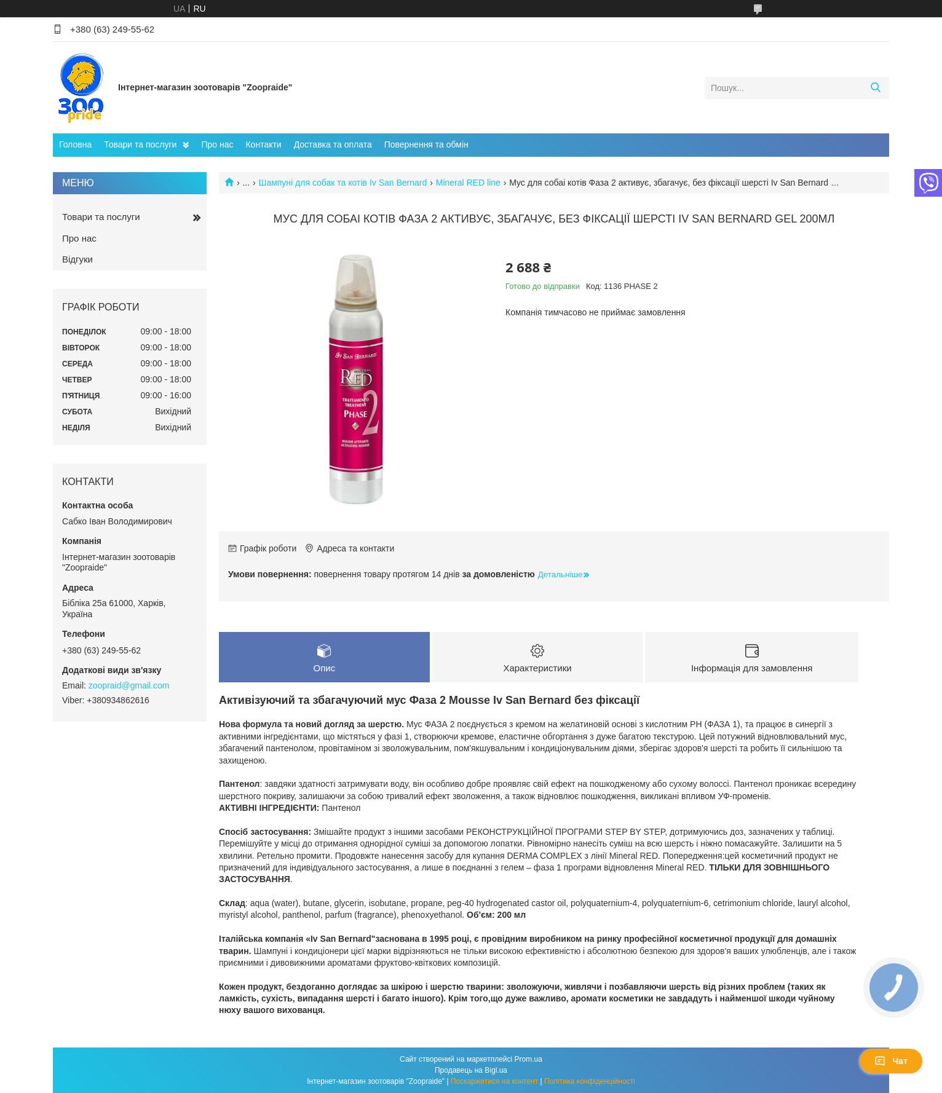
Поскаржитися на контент (494, 1081)
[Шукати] (875, 88)
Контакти (263, 144)
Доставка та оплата (333, 144)
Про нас (217, 144)
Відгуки (77, 259)
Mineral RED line (468, 182)
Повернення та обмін (426, 144)
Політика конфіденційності (589, 1081)
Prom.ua (528, 1059)
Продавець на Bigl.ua (471, 1070)
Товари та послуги (140, 144)
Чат (891, 1061)
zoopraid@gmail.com (129, 685)
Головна (75, 144)
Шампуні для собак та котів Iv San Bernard (343, 182)
